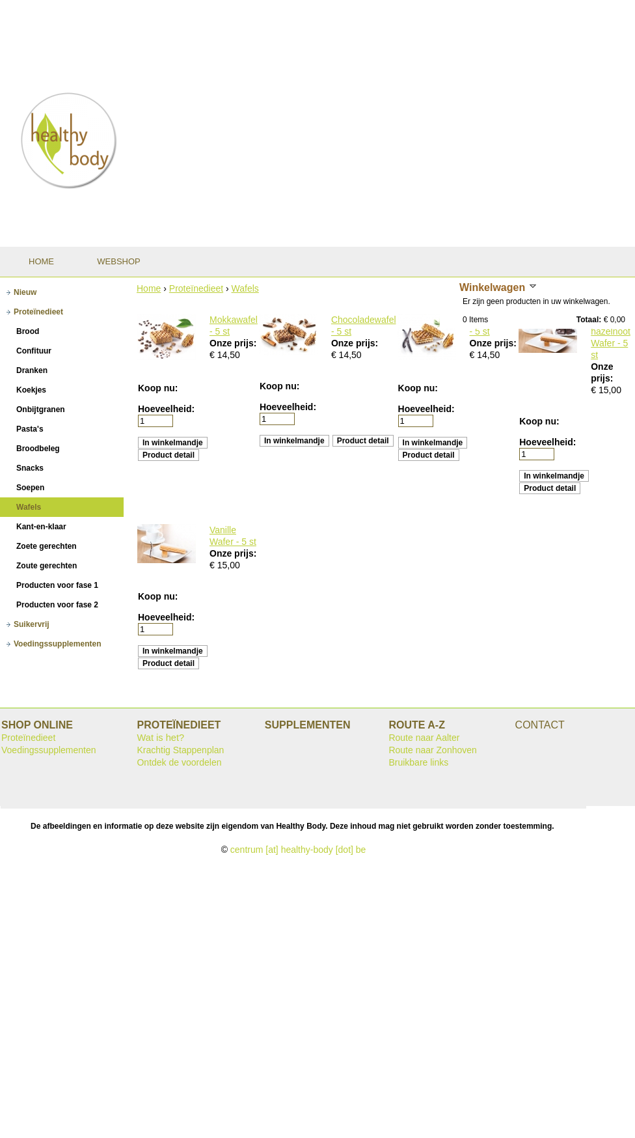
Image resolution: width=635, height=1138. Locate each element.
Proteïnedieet (196, 288)
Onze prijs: (232, 343)
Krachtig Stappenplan (180, 750)
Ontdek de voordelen (179, 762)
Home (149, 288)
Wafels (245, 288)
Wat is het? (160, 737)
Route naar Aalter (423, 737)
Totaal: (588, 319)
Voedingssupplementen (48, 750)
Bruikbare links (418, 762)
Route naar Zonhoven (432, 750)
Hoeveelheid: (166, 409)
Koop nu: (158, 388)
